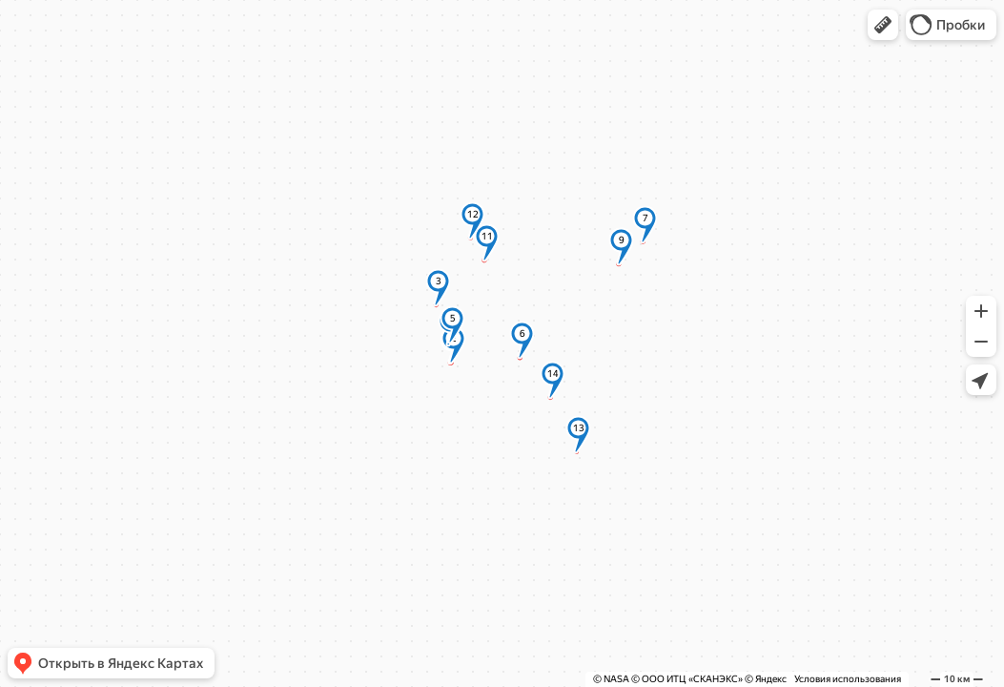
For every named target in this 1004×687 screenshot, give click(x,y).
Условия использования (847, 679)
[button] (883, 25)
